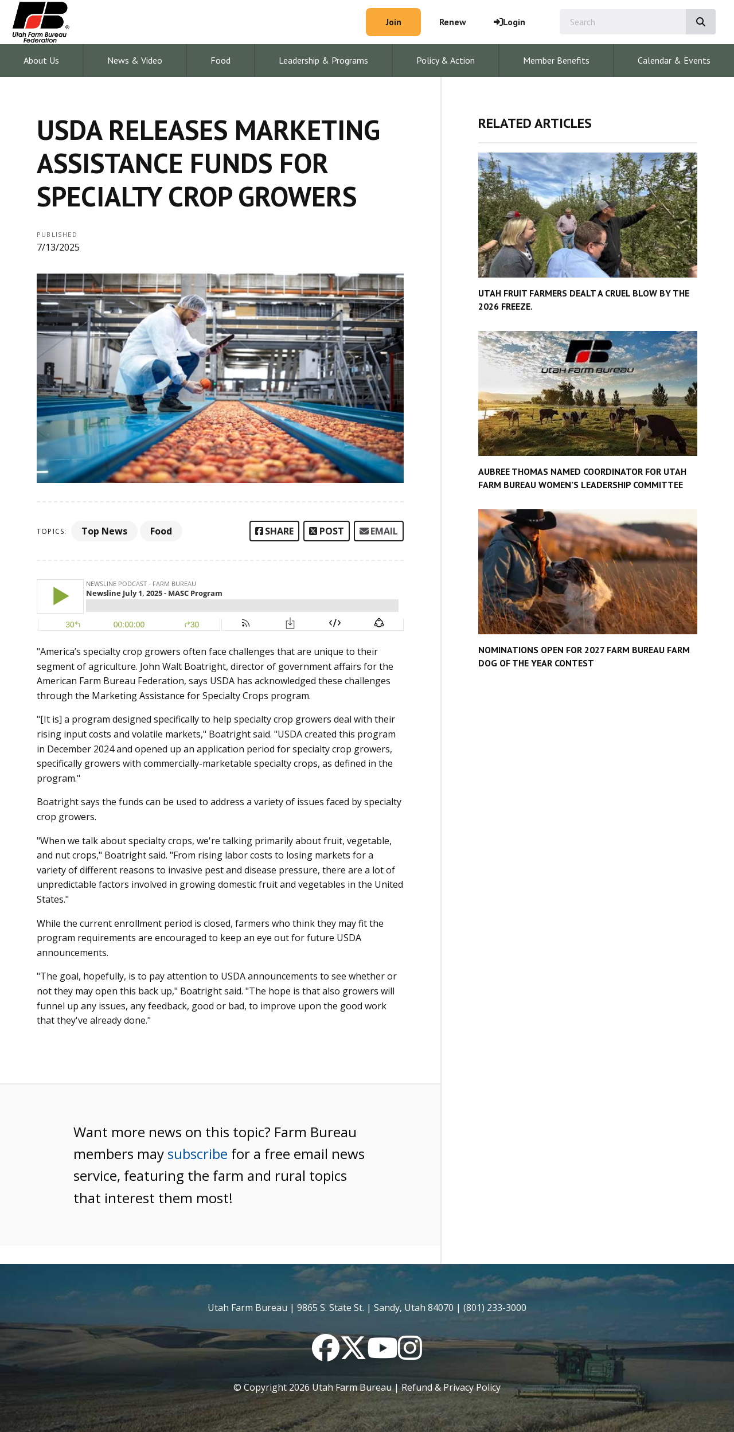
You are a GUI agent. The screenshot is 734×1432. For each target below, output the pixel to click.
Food (220, 60)
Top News (104, 531)
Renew (452, 22)
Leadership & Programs (323, 60)
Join (393, 22)
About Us (41, 60)
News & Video (134, 60)
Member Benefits (556, 60)
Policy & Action (445, 60)
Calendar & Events (674, 60)
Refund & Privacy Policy (451, 1387)
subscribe (197, 1153)
